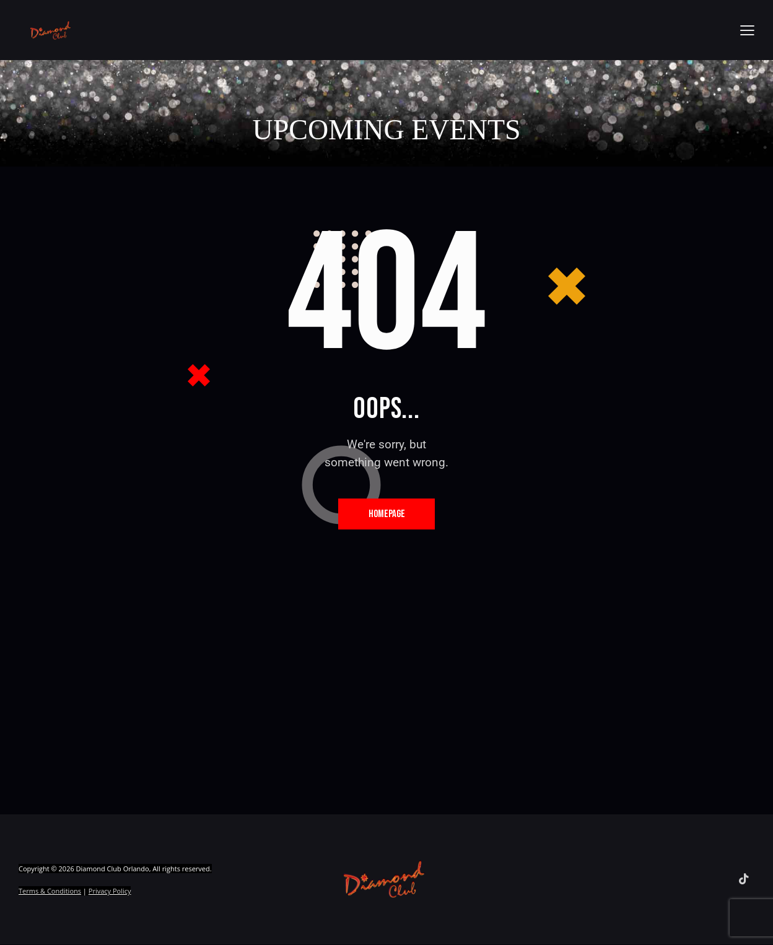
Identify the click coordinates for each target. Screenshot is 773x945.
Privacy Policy (110, 891)
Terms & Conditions (50, 891)
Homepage (387, 514)
